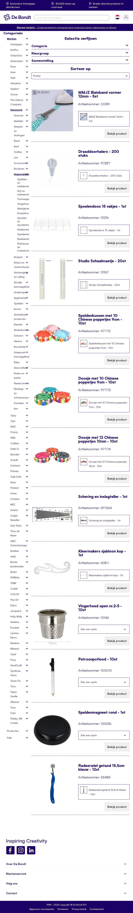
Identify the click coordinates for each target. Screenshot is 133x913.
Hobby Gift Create (16, 720)
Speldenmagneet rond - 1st (101, 712)
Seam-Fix (15, 680)
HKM (12, 437)
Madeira (14, 643)
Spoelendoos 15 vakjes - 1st (102, 206)
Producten (13, 730)
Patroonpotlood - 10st (97, 659)
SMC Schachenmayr (17, 543)
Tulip (12, 77)
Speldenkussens (26, 234)
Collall (13, 588)
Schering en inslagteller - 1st (102, 497)
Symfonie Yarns (15, 673)
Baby (17, 362)
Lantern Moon (14, 635)
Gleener (14, 701)
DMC (13, 426)
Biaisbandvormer (26, 238)
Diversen (19, 115)
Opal (13, 654)
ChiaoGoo (16, 55)
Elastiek (18, 324)
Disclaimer (63, 909)
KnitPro (14, 49)
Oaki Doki (15, 476)
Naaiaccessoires (19, 383)
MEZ (12, 504)
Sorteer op (80, 68)
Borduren (19, 168)
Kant (16, 146)
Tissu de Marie (15, 533)
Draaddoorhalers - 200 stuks (98, 153)
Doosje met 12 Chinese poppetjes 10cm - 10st (98, 439)
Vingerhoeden (25, 203)
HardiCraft (16, 665)
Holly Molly (16, 616)
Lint (16, 157)
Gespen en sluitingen (19, 131)
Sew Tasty (15, 525)
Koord (17, 308)
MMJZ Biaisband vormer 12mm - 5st (99, 94)
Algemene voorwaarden (41, 909)
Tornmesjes (23, 199)
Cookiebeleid (97, 909)
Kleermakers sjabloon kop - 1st (102, 553)
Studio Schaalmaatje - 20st (102, 261)
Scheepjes (16, 44)
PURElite (15, 577)
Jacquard (15, 610)
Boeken (14, 550)
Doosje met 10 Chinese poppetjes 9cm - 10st (98, 380)
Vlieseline (15, 83)
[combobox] (72, 18)
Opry (13, 415)
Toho (13, 686)
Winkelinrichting (19, 330)
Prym (13, 66)
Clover (14, 94)
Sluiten (124, 629)
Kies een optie (89, 629)
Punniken (19, 403)
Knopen (18, 256)
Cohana (14, 498)
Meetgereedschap (27, 208)
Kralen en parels (19, 375)
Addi (13, 556)
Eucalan (14, 627)
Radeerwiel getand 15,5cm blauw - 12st (101, 767)
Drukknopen (19, 292)
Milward (14, 648)
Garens (18, 341)
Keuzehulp (19, 346)
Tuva (12, 707)
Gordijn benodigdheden (19, 284)
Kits (16, 408)
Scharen (18, 335)
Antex (13, 493)
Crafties (14, 443)
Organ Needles (15, 517)
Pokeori (14, 487)
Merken (11, 38)
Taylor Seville (13, 694)
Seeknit (14, 88)
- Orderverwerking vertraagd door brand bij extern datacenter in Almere (66, 27)
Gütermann (16, 60)
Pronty (14, 432)
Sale (9, 737)
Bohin (13, 571)
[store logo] (18, 17)
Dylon (13, 605)
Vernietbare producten (19, 316)
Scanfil (14, 459)
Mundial (14, 454)
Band (17, 140)
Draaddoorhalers (27, 213)
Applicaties (19, 297)
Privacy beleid (79, 909)
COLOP (14, 594)
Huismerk (16, 109)
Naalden (18, 120)
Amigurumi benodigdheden (19, 354)
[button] (117, 17)
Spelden (18, 303)
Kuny (13, 482)
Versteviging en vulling (19, 274)
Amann (14, 509)
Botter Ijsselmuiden (17, 564)
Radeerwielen (24, 229)
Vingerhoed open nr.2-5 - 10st (100, 608)
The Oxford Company (16, 102)
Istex (12, 72)
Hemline (14, 621)
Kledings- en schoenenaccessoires (19, 393)
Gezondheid (19, 367)
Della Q (14, 448)
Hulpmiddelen (19, 174)
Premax (14, 471)
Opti (12, 420)
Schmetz (15, 465)
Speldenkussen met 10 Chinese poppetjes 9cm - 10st (100, 317)
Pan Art (14, 599)
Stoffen (18, 151)
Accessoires (19, 163)
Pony (13, 659)
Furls (13, 712)
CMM (13, 583)
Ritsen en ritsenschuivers (19, 264)
